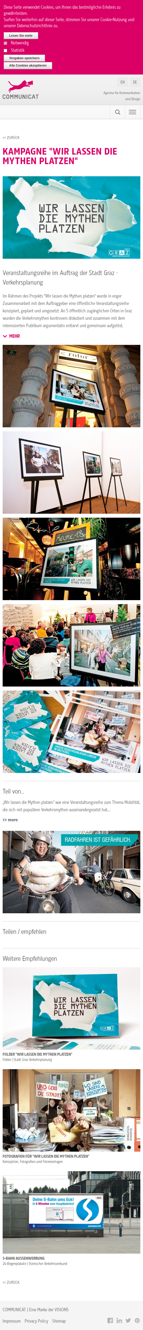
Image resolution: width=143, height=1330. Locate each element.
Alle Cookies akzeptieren (28, 65)
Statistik (17, 50)
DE (135, 82)
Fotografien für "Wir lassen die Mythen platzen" (46, 1156)
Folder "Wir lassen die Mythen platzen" (37, 1054)
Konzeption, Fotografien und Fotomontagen (33, 1161)
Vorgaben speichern (24, 58)
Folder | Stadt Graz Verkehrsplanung (27, 1059)
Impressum (12, 1321)
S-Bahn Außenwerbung (23, 1258)
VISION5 (62, 1309)
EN (122, 82)
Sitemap (59, 1321)
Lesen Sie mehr (21, 36)
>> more (10, 820)
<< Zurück (11, 137)
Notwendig (20, 42)
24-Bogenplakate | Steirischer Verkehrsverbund (35, 1263)
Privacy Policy (36, 1321)
